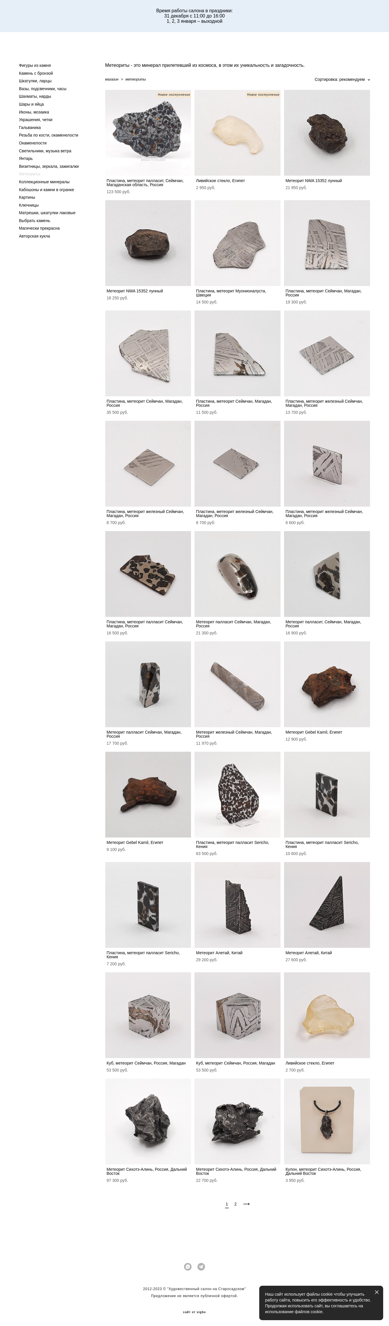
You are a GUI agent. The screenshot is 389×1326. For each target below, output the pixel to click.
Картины (27, 197)
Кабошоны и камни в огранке (46, 189)
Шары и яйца (31, 104)
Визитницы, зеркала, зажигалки (49, 166)
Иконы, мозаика (34, 112)
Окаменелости (33, 143)
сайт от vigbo (194, 1312)
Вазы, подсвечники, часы (42, 88)
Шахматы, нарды (35, 96)
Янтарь (26, 158)
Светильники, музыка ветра (45, 151)
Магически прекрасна (39, 228)
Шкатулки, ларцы (35, 80)
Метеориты (29, 174)
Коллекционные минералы (44, 181)
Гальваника (30, 127)
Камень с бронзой (36, 73)
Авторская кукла (34, 236)
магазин (112, 79)
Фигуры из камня (35, 65)
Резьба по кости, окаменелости (48, 135)
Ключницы (28, 205)
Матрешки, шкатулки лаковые (47, 212)
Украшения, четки (35, 119)
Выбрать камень (34, 220)
